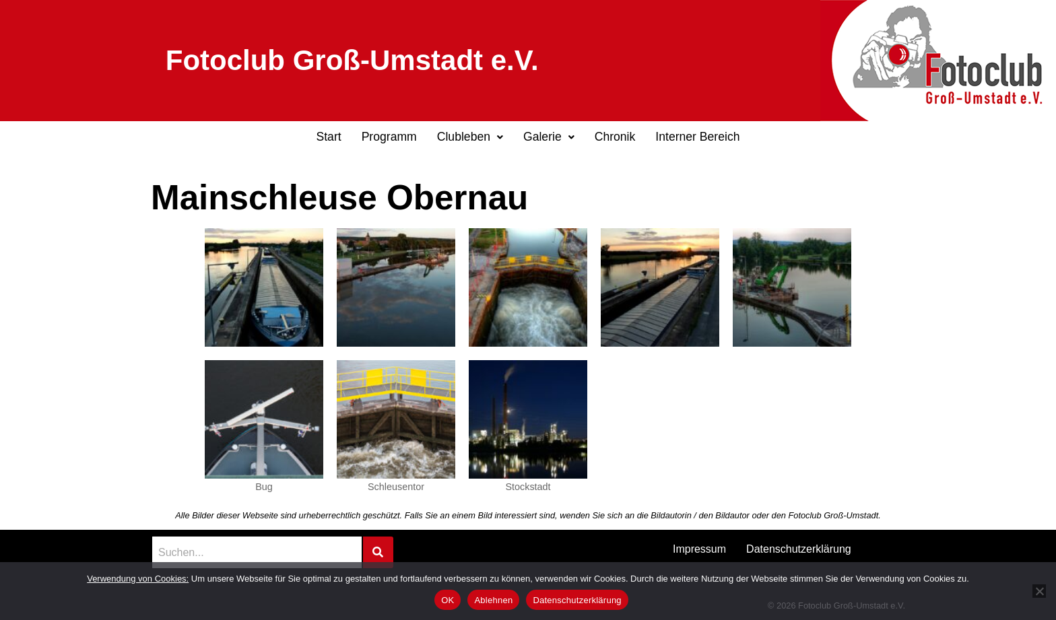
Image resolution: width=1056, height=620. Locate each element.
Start (328, 136)
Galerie (548, 136)
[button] (470, 137)
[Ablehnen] (1039, 591)
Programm (389, 136)
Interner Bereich (697, 136)
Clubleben (470, 136)
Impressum (699, 549)
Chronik (615, 136)
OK (447, 600)
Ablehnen (493, 600)
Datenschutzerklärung (798, 549)
